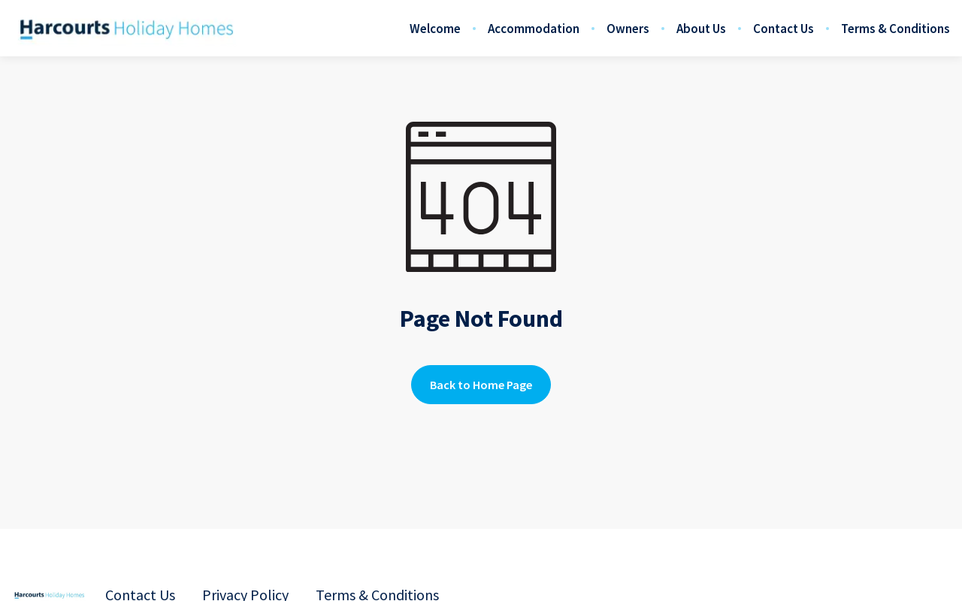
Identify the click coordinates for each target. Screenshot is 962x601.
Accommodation (533, 28)
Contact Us (783, 28)
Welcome (435, 28)
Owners (628, 28)
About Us (701, 28)
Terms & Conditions (895, 28)
